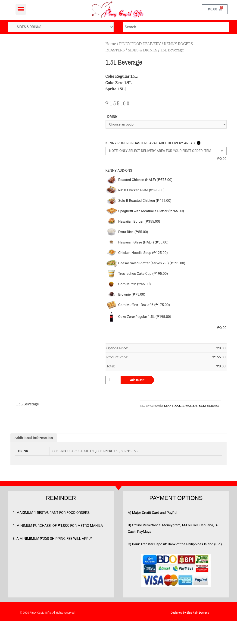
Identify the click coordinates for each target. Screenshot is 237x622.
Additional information (34, 438)
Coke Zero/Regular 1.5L (144, 317)
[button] (21, 9)
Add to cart (138, 380)
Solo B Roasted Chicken (145, 201)
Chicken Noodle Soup (143, 253)
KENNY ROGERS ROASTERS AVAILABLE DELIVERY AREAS (153, 144)
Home (111, 44)
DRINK (112, 117)
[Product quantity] (112, 380)
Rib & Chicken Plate (141, 191)
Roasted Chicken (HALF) (145, 180)
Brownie (131, 295)
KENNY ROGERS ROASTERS (181, 406)
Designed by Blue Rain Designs (190, 613)
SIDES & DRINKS (142, 50)
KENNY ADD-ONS (119, 171)
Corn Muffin (134, 284)
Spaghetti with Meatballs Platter (151, 211)
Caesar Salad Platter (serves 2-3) (151, 264)
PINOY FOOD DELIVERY (140, 44)
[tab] (34, 438)
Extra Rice (133, 232)
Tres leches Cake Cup (143, 274)
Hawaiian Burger (139, 222)
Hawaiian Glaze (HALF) (143, 243)
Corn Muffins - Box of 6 (144, 305)
